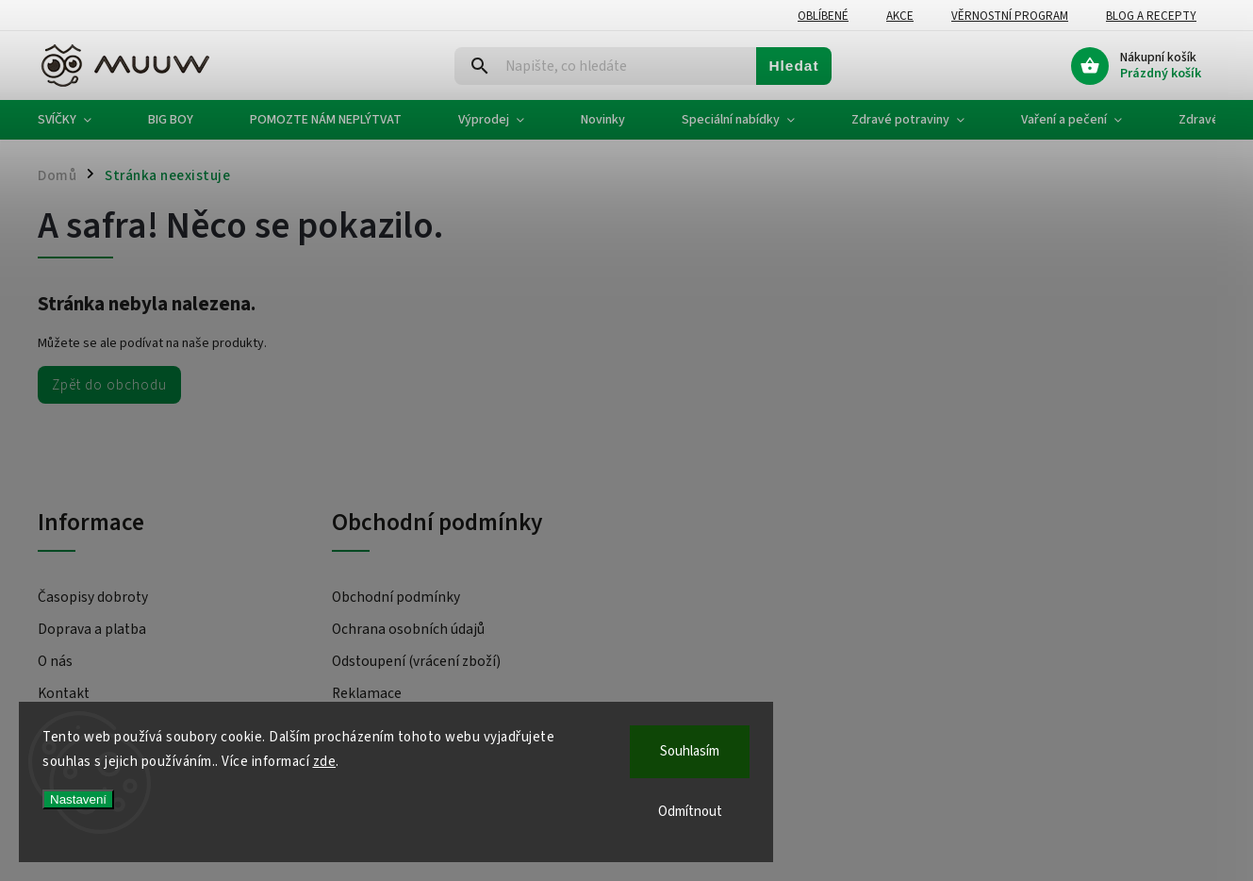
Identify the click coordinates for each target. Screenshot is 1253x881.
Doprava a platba (92, 629)
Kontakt (64, 693)
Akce (900, 16)
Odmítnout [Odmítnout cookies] (690, 812)
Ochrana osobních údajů (408, 629)
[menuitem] (79, 120)
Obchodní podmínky (396, 597)
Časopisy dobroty (93, 597)
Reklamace (367, 693)
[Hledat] (605, 66)
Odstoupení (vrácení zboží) (416, 661)
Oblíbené (823, 16)
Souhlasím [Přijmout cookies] (689, 751)
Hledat (793, 66)
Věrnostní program (1009, 16)
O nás (55, 661)
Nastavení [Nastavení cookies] (78, 799)
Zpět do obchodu (109, 384)
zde (325, 762)
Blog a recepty (1151, 16)
